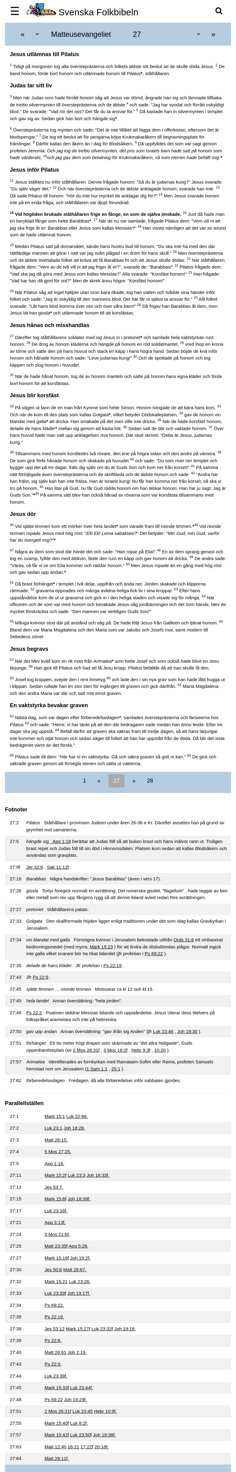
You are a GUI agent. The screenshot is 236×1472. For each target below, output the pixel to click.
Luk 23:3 (76, 1175)
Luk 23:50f (81, 1434)
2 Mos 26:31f (86, 1050)
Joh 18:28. (74, 1128)
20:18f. (102, 1446)
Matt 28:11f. (57, 1458)
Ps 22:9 (40, 977)
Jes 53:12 (55, 1328)
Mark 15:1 (55, 1116)
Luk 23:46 (163, 1031)
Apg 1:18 (60, 841)
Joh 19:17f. (78, 1293)
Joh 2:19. (77, 1352)
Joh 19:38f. (104, 1434)
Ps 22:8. (53, 1340)
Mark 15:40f (57, 1423)
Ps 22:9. (53, 1364)
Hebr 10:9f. (105, 1411)
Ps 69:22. (54, 1305)
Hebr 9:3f (140, 1050)
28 (149, 781)
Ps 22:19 (113, 965)
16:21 (73, 1446)
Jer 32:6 (34, 867)
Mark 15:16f (57, 1257)
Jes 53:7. (54, 1187)
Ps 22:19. (54, 1316)
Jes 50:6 (53, 1269)
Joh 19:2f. (80, 1257)
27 (116, 781)
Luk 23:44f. (81, 1387)
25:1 (115, 1068)
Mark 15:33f (57, 1387)
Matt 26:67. (74, 1269)
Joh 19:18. (125, 1328)
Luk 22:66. (77, 1116)
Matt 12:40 (55, 1446)
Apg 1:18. (54, 1163)
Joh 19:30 (187, 1031)
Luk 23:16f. (56, 1210)
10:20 (160, 1050)
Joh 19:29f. (75, 1399)
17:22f (87, 1446)
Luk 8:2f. (79, 1423)
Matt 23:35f (56, 1246)
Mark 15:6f (55, 1198)
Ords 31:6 (184, 939)
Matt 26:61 (55, 1352)
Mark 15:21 (56, 1281)
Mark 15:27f (78, 1328)
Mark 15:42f (57, 1434)
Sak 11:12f (58, 867)
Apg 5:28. (78, 1246)
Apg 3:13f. (55, 1222)
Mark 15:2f (55, 1175)
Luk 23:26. (79, 1281)
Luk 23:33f (55, 1293)
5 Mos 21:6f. (57, 1234)
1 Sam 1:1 (96, 1068)
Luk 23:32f (102, 1328)
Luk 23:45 (83, 1411)
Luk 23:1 (53, 1128)
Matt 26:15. (56, 1139)
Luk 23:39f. (56, 1376)
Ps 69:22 (154, 953)
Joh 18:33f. (98, 1175)
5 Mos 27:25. (58, 1151)
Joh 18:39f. (79, 1198)
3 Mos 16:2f (116, 1050)
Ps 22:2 (34, 1012)
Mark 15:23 (101, 946)
